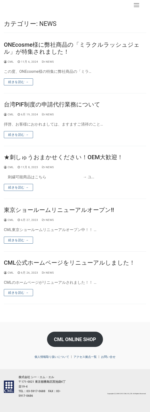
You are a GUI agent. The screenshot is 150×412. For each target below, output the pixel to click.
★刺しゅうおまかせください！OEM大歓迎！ (63, 157)
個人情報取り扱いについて (51, 357)
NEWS (48, 61)
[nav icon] (136, 5)
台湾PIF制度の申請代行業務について (52, 104)
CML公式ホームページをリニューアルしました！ (69, 262)
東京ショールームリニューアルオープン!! (59, 210)
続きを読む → (18, 82)
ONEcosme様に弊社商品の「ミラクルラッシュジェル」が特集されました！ (72, 48)
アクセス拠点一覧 (85, 357)
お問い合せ (108, 357)
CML (9, 61)
